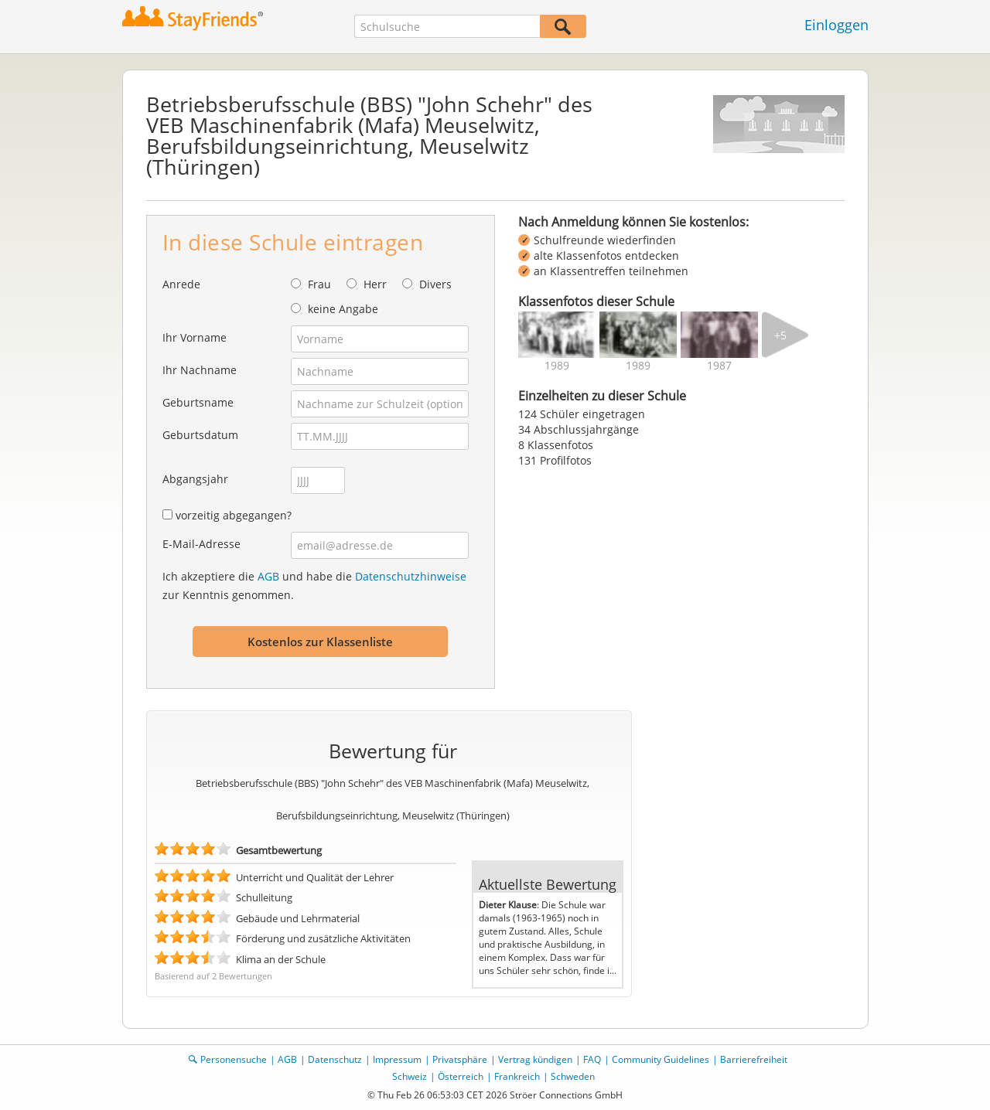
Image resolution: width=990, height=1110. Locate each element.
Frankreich (517, 1076)
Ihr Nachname (199, 370)
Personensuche (233, 1059)
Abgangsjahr (195, 479)
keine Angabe (343, 308)
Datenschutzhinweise (410, 576)
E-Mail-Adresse (201, 543)
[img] (557, 335)
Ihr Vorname (194, 337)
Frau (319, 284)
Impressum (397, 1059)
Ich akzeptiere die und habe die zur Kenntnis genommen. (314, 585)
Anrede (181, 284)
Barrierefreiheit (753, 1059)
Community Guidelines (660, 1059)
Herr (375, 284)
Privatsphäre (459, 1059)
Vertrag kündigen (535, 1059)
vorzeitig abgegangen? (234, 515)
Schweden (573, 1076)
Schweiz (409, 1076)
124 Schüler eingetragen (581, 414)
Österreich (460, 1076)
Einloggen (836, 24)
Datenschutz (335, 1059)
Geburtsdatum (200, 434)
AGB (268, 576)
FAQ (592, 1059)
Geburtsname (198, 402)
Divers (435, 284)
